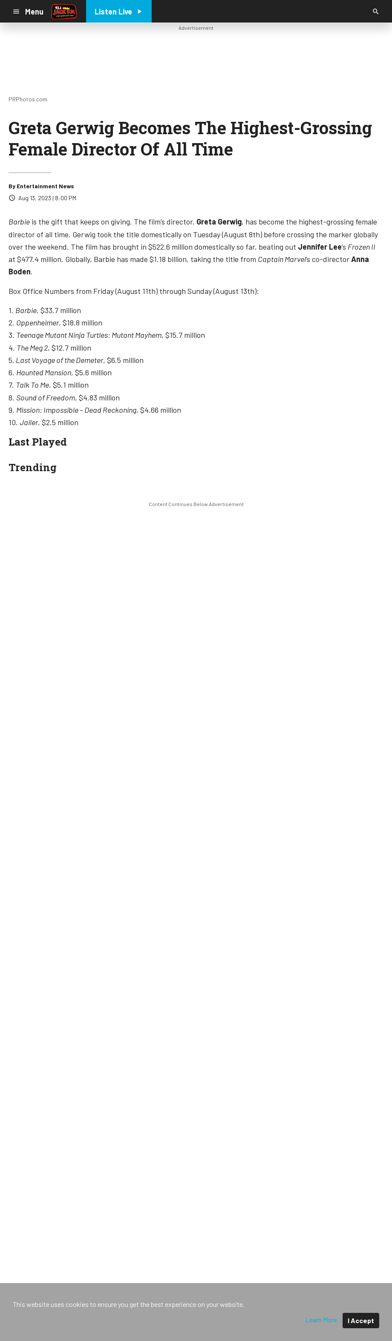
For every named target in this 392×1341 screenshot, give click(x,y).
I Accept (361, 1320)
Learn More (321, 1319)
